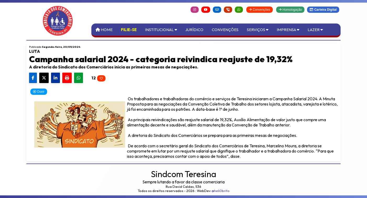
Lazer (315, 29)
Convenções (259, 9)
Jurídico (194, 29)
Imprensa (288, 29)
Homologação (290, 9)
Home (104, 29)
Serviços (257, 29)
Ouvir (39, 92)
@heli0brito (221, 191)
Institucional (161, 29)
